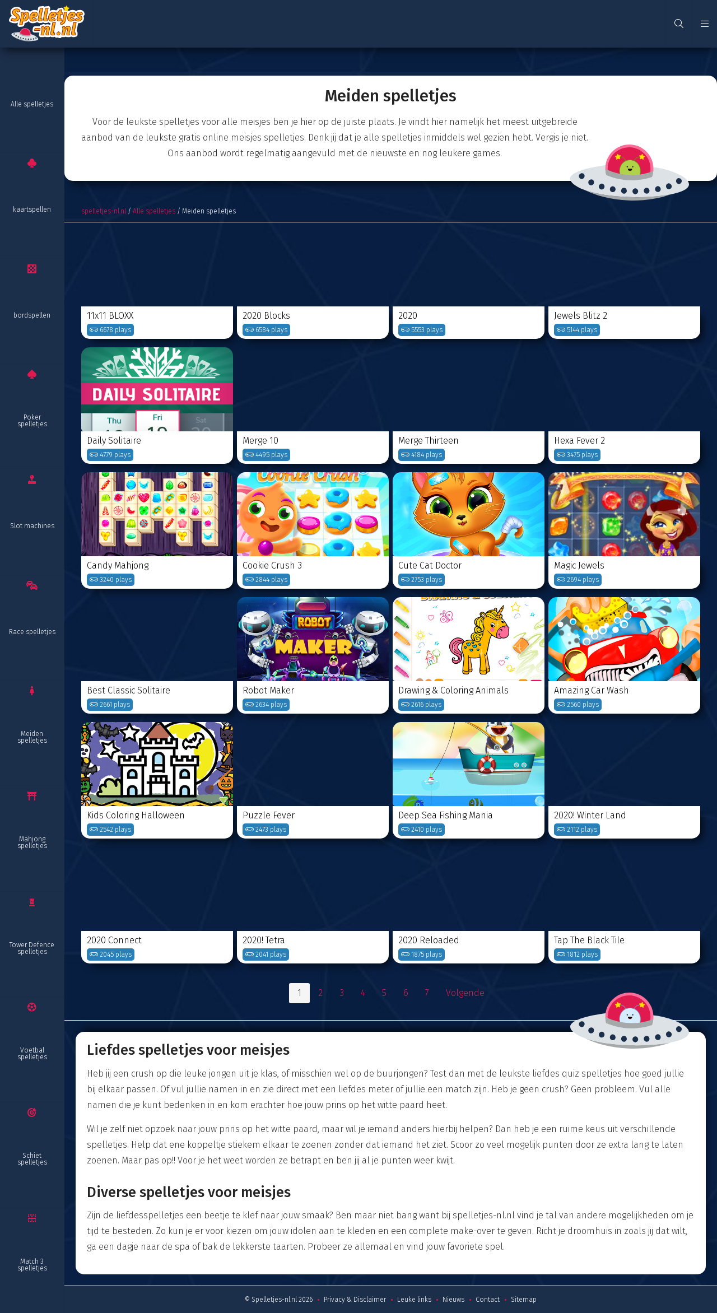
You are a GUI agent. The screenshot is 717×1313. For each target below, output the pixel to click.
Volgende (465, 993)
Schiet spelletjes (32, 1159)
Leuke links (414, 1299)
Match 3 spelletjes (32, 1265)
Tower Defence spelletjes (32, 948)
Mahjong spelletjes (32, 842)
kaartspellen (32, 209)
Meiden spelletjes (32, 737)
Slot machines (32, 526)
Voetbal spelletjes (32, 1053)
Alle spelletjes (32, 104)
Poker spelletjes (32, 420)
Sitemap (524, 1299)
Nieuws (453, 1299)
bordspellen (31, 315)
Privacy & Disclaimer (355, 1299)
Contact (488, 1299)
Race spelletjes (32, 632)
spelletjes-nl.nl (103, 211)
